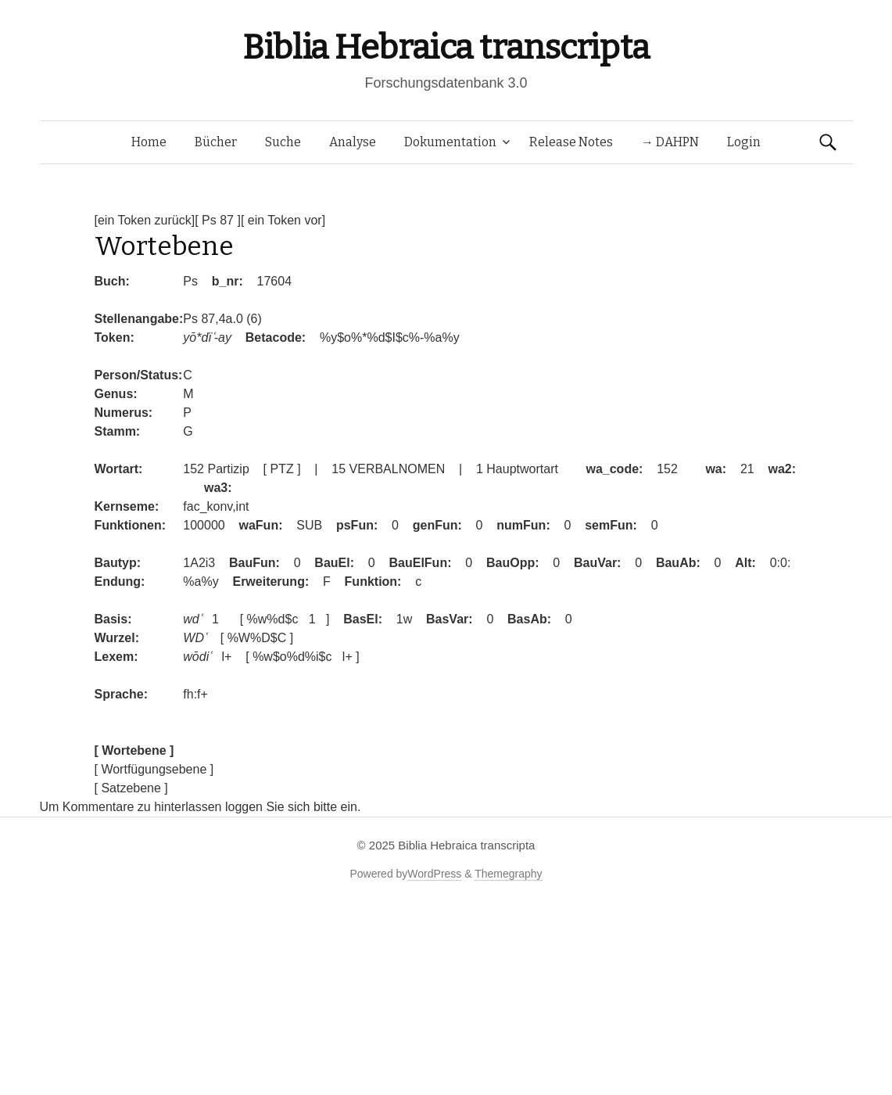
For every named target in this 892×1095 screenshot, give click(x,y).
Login (744, 142)
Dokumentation (450, 142)
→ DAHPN (670, 142)
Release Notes (571, 142)
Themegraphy (508, 873)
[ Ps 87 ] (218, 220)
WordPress (434, 873)
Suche (283, 142)
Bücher (216, 142)
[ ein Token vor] (283, 220)
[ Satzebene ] (131, 788)
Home (149, 142)
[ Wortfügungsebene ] (154, 769)
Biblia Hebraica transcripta (445, 47)
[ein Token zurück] (145, 220)
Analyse (352, 142)
